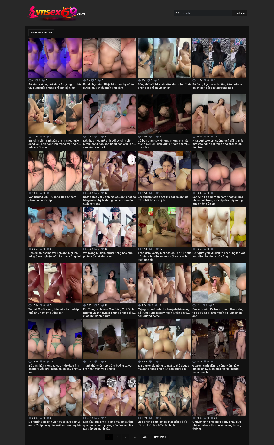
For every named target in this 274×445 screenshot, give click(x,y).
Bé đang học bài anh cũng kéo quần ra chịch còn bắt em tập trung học (217, 86)
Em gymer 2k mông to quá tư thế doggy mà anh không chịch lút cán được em (163, 367)
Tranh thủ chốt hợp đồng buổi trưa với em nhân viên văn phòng (107, 367)
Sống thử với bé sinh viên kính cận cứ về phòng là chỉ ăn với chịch (164, 86)
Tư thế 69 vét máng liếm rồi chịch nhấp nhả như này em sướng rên (53, 311)
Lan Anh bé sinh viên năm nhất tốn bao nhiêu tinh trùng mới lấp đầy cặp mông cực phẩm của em (217, 200)
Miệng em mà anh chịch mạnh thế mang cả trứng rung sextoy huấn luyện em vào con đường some (164, 312)
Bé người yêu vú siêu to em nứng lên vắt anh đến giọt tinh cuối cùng (218, 254)
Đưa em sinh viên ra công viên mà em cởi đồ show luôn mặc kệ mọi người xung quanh (216, 368)
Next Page (160, 436)
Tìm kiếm (239, 13)
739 (145, 436)
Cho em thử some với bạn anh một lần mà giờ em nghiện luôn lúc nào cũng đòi (54, 254)
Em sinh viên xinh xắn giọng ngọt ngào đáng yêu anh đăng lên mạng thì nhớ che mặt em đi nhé (54, 143)
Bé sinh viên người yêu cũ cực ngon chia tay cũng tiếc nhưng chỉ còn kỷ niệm (54, 86)
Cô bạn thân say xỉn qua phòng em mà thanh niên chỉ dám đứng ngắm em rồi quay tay (163, 143)
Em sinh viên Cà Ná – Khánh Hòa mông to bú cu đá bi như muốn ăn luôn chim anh (217, 312)
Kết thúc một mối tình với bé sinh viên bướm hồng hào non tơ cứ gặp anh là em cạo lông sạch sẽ (109, 143)
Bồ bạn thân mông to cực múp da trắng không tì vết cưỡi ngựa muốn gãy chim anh (53, 368)
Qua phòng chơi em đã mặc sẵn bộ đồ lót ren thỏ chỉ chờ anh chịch (162, 423)
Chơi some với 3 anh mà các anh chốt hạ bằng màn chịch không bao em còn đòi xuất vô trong (109, 200)
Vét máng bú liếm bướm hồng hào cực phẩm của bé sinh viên (108, 254)
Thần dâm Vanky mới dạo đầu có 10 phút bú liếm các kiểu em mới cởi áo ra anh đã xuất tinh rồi (164, 256)
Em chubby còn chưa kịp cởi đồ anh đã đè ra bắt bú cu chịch (163, 198)
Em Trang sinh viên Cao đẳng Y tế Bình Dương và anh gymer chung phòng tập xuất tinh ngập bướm (108, 312)
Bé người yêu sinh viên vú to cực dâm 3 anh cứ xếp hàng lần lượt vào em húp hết (55, 423)
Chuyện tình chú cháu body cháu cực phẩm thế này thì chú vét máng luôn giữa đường (218, 425)
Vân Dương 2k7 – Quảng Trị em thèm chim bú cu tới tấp (52, 198)
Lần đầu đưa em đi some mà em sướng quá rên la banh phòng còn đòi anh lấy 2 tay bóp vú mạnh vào (109, 425)
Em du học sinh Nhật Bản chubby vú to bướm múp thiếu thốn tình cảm (108, 86)
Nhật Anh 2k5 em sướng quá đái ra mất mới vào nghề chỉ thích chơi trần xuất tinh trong (217, 143)
